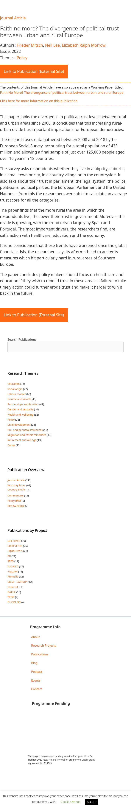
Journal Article (13, 18)
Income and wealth (19, 399)
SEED (10, 561)
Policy (22, 57)
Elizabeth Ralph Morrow (83, 45)
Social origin (14, 389)
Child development (19, 424)
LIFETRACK (14, 541)
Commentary (15, 495)
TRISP (10, 597)
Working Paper (16, 485)
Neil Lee (52, 45)
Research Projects (43, 645)
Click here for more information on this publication (38, 101)
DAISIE (11, 592)
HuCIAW (12, 571)
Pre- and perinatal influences (25, 430)
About (35, 637)
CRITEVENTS (14, 546)
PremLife (12, 576)
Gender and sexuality (20, 409)
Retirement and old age (21, 440)
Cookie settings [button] (70, 802)
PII (9, 556)
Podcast (36, 672)
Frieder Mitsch (30, 45)
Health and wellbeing (20, 414)
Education (13, 384)
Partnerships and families (23, 404)
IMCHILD (12, 566)
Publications (39, 654)
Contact (36, 689)
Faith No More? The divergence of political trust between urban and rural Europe (61, 92)
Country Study (16, 489)
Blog (34, 663)
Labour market (16, 394)
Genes (11, 445)
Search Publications (21, 339)
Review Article (15, 505)
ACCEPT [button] (91, 802)
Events (35, 680)
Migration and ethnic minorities (26, 435)
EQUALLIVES (15, 551)
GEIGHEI (12, 587)
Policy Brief (14, 500)
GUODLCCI (14, 602)
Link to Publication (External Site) (34, 71)
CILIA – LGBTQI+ (17, 581)
